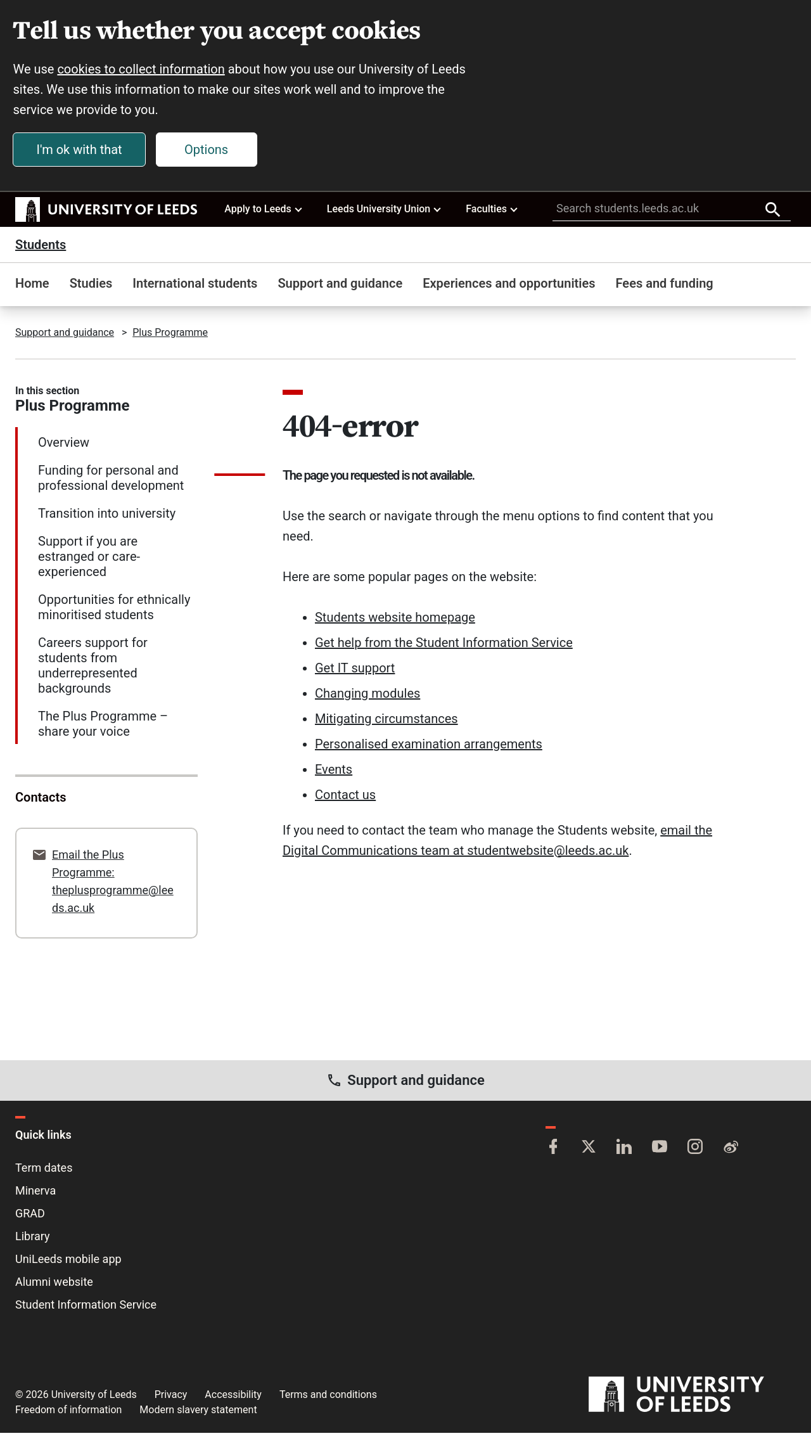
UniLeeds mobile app (68, 1262)
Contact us (345, 797)
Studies (91, 286)
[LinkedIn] (624, 1150)
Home (32, 286)
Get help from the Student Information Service (444, 645)
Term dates (43, 1170)
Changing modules (367, 696)
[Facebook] (553, 1150)
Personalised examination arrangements (428, 747)
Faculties (492, 211)
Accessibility (233, 1398)
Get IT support (355, 671)
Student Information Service (85, 1307)
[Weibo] (730, 1150)
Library (32, 1239)
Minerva (35, 1193)
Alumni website (54, 1285)
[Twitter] (588, 1150)
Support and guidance (340, 286)
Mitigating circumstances (386, 721)
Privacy (171, 1398)
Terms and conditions (328, 1398)
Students (40, 248)
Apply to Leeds (263, 211)
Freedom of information (68, 1413)
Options (209, 151)
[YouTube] (659, 1150)
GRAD (30, 1216)
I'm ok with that (81, 151)
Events (333, 772)
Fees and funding (664, 286)
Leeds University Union (385, 211)
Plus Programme (170, 336)
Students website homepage (395, 620)
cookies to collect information (143, 71)
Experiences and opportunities (509, 286)
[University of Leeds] (692, 1398)
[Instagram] (695, 1150)
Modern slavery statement (198, 1413)
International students (194, 286)
